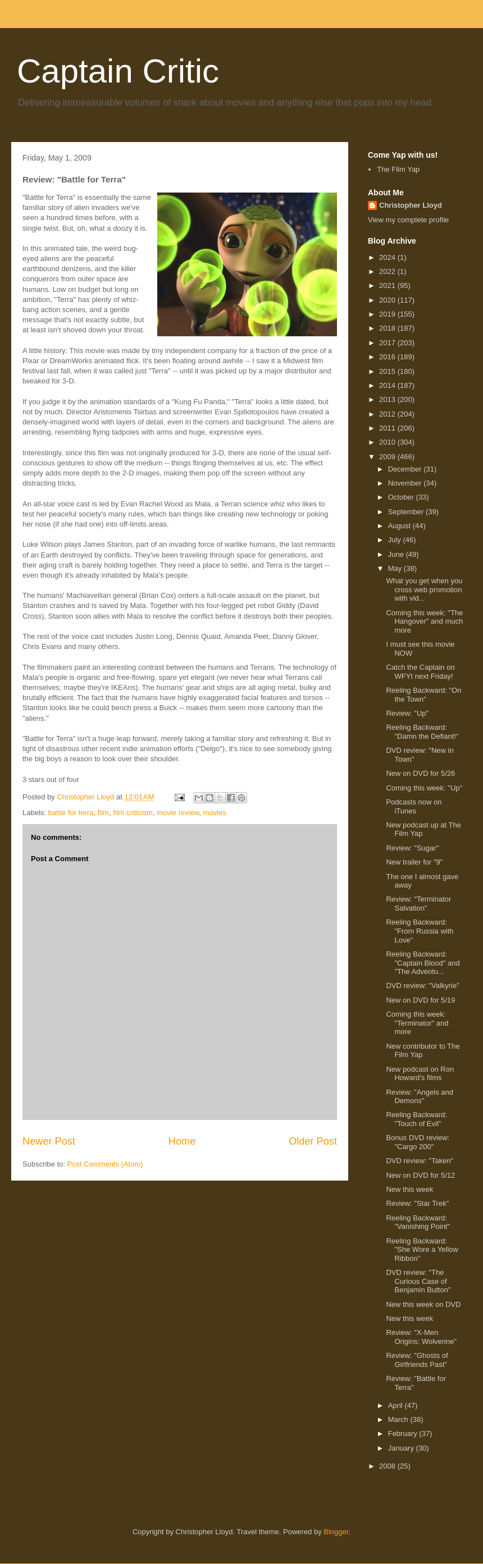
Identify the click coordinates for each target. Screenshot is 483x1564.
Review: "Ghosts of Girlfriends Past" (417, 1360)
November (406, 483)
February (404, 1433)
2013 (388, 399)
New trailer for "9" (414, 862)
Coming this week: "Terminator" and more (417, 1023)
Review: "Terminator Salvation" (418, 903)
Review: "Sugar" (412, 848)
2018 (388, 328)
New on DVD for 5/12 (420, 1175)
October (402, 497)
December (406, 469)
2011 (388, 428)
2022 (388, 271)
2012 (388, 414)
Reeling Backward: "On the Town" (423, 694)
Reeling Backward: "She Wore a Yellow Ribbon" (422, 1250)
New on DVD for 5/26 (420, 773)
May (396, 568)
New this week (409, 1189)
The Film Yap (398, 169)
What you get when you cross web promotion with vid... (424, 589)
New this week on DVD (423, 1304)
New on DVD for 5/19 (420, 1000)
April (396, 1405)
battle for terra (71, 812)
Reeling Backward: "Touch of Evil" (416, 1119)
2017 (388, 343)
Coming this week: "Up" (424, 788)
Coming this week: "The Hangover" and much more (424, 621)
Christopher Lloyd (410, 205)
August (400, 526)
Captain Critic (118, 71)
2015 (388, 371)
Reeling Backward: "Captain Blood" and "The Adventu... (422, 963)
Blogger (335, 1532)
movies (214, 812)
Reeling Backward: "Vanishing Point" (418, 1222)
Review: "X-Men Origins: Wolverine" (421, 1337)
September (407, 511)
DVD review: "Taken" (419, 1160)
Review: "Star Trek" (417, 1203)
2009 (388, 456)
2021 (388, 285)
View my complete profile (408, 220)
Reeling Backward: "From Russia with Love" (419, 931)
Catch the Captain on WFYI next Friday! (420, 671)
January (402, 1448)
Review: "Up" (407, 713)
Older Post (313, 1141)
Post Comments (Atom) (105, 1164)
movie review (178, 812)
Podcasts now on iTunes (413, 806)
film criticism (133, 812)
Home (182, 1141)
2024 (388, 257)
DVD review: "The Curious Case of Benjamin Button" (418, 1281)
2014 (388, 385)
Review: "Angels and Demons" (419, 1096)
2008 (388, 1466)
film (103, 812)
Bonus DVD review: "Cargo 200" (417, 1142)
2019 (388, 314)
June (397, 554)
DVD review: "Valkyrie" (422, 985)
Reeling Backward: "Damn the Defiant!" (422, 731)
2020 (388, 300)
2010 (388, 442)
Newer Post (48, 1141)
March (399, 1419)
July (395, 540)
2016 (388, 357)
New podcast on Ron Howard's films (420, 1073)
